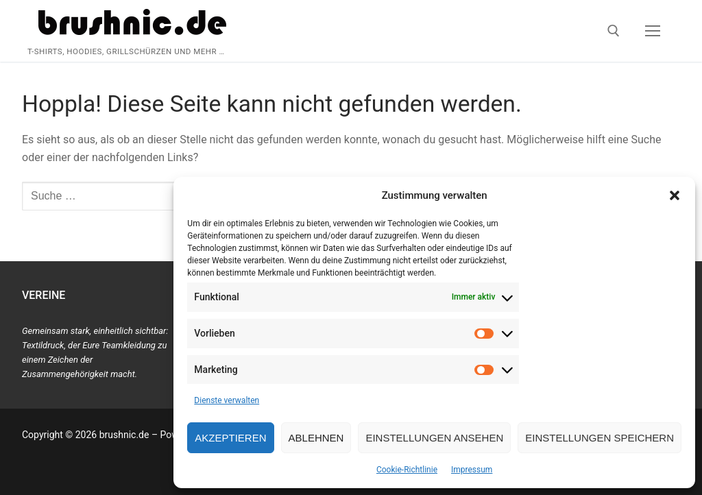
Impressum (471, 469)
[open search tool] (613, 31)
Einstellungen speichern (599, 438)
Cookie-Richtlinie (406, 469)
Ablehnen (316, 438)
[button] (674, 195)
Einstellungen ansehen (434, 438)
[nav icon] (653, 30)
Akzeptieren (230, 438)
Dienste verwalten (226, 400)
